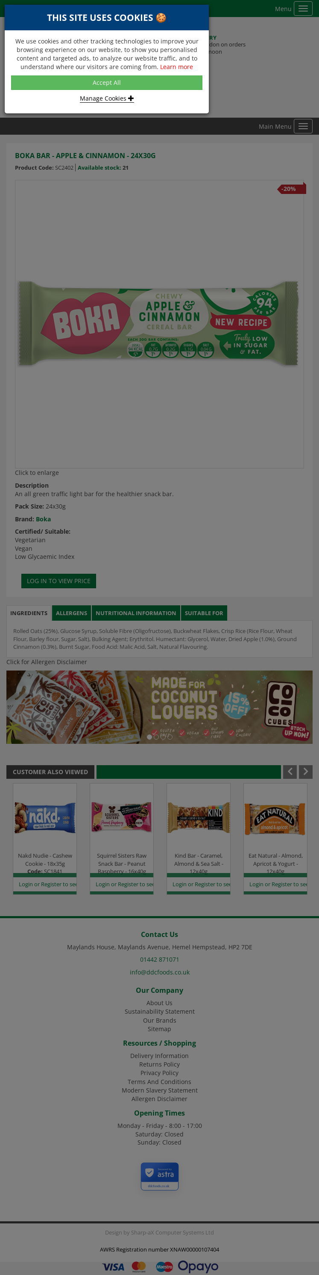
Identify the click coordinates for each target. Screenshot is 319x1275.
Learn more (176, 67)
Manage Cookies (107, 98)
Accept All (107, 82)
